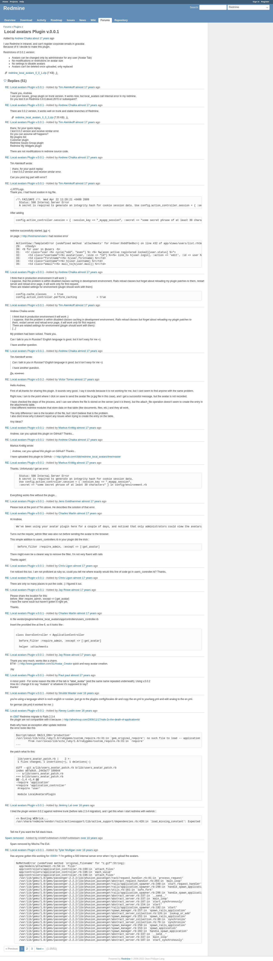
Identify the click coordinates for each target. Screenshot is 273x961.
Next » (40, 948)
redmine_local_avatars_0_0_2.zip (34, 117)
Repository (121, 20)
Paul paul (64, 675)
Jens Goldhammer (69, 501)
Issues (71, 20)
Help (22, 1)
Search (194, 7)
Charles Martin (67, 513)
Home (5, 1)
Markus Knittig (67, 427)
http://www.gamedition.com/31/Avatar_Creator (46, 663)
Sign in (256, 1)
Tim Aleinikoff (66, 87)
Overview (9, 20)
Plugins (17, 27)
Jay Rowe (64, 589)
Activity (41, 20)
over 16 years (85, 693)
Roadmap (56, 20)
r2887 (16, 716)
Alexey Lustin (66, 710)
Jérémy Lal (65, 805)
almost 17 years (85, 87)
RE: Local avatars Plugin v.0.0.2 (24, 379)
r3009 (53, 856)
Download (26, 20)
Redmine (125, 958)
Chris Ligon (65, 565)
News (82, 20)
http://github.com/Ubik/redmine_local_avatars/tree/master (88, 456)
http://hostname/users (35, 236)
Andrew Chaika (23, 38)
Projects (14, 1)
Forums (105, 20)
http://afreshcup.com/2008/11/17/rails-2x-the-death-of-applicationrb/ (102, 719)
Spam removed (14, 838)
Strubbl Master (67, 693)
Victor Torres (66, 379)
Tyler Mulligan (66, 850)
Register (265, 1)
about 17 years (41, 38)
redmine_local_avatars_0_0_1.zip (27, 72)
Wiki (93, 20)
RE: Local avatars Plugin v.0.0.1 (24, 87)
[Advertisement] (229, 89)
